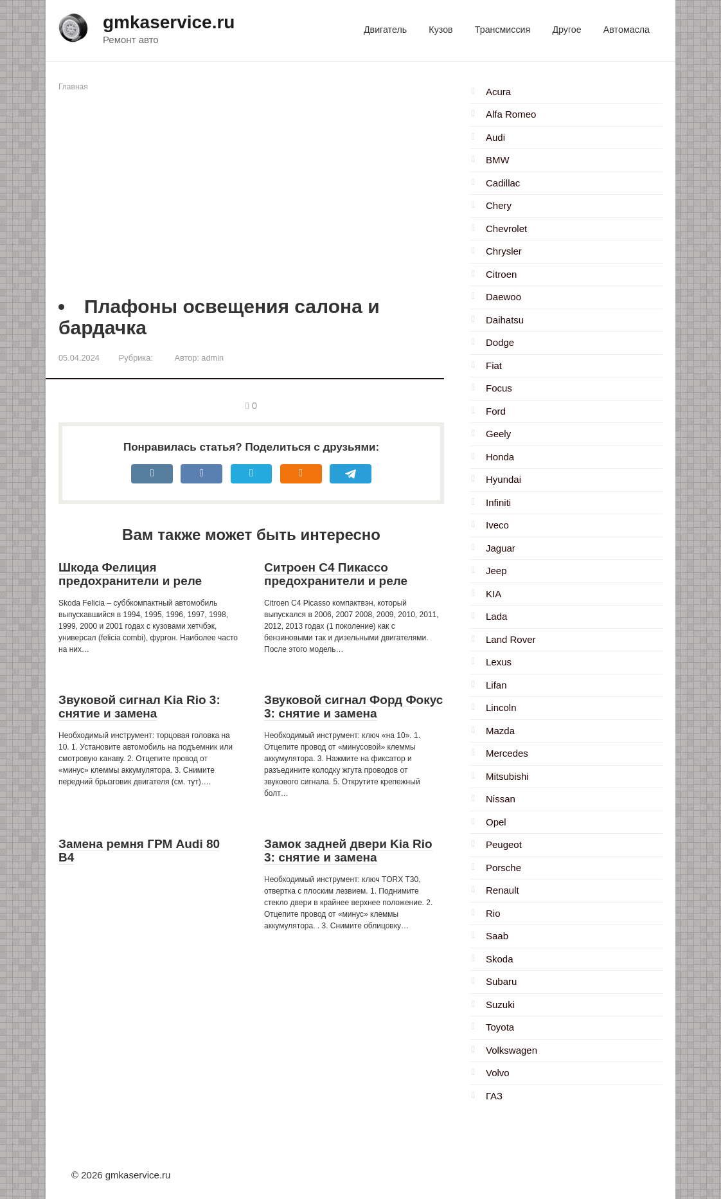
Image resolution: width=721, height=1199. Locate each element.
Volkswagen (511, 1050)
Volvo (498, 1072)
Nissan (500, 798)
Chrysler (504, 251)
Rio (493, 913)
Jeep (496, 570)
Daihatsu (505, 319)
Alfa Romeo (511, 114)
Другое (566, 29)
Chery (499, 205)
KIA (493, 593)
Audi (495, 137)
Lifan (496, 685)
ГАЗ (494, 1095)
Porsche (503, 867)
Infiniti (498, 502)
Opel (496, 821)
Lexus (499, 661)
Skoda (499, 958)
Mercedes (507, 753)
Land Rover (511, 639)
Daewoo (503, 296)
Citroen (501, 274)
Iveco (497, 524)
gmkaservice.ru (169, 22)
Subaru (501, 981)
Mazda (500, 730)
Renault (502, 890)
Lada (496, 616)
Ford (496, 411)
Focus (499, 388)
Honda (500, 456)
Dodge (500, 342)
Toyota (500, 1027)
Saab (497, 935)
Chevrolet (506, 228)
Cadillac (503, 182)
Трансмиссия (502, 29)
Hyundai (503, 479)
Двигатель (385, 29)
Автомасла (626, 29)
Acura (498, 91)
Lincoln (501, 707)
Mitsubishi (507, 776)
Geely (498, 433)
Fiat (494, 365)
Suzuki (500, 1004)
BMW (498, 159)
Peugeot (504, 844)
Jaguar (500, 548)
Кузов (440, 29)
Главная (73, 86)
